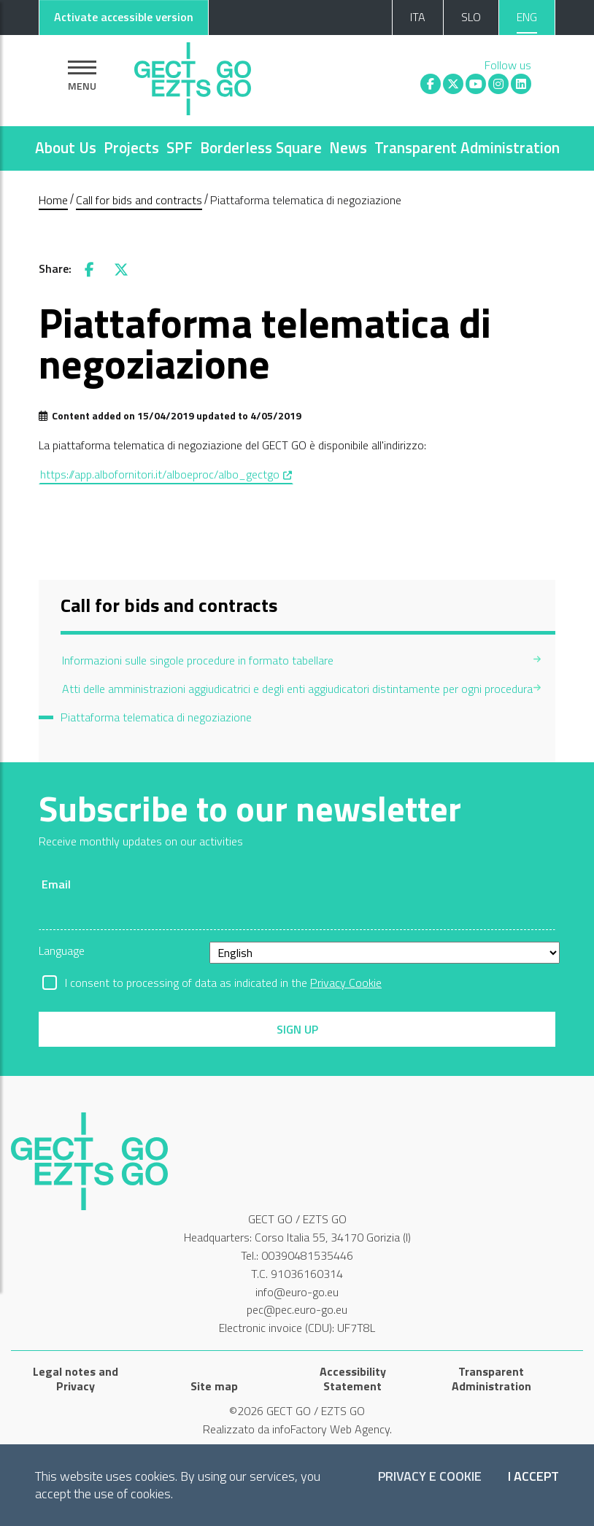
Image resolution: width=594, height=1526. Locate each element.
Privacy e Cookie (430, 1477)
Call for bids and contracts (139, 200)
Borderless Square (261, 147)
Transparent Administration (467, 147)
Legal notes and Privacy (75, 1379)
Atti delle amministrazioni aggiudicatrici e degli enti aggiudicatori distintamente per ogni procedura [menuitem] (297, 688)
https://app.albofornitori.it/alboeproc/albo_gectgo (166, 473)
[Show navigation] (82, 75)
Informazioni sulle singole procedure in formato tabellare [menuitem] (197, 660)
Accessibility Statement (353, 1379)
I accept (533, 1477)
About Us (65, 147)
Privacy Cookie (346, 982)
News (348, 147)
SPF (179, 147)
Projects (131, 147)
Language (62, 950)
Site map (214, 1386)
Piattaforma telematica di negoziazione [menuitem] (156, 717)
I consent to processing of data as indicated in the (223, 982)
